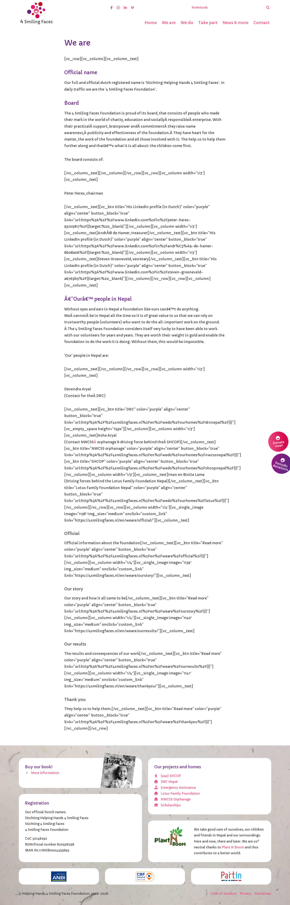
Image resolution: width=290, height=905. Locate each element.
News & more (235, 22)
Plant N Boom (233, 847)
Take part (208, 22)
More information (45, 773)
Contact (261, 22)
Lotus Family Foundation (177, 793)
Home (151, 22)
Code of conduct (223, 893)
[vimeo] (132, 7)
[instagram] (118, 7)
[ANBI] (59, 876)
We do (187, 22)
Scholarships (167, 805)
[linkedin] (125, 7)
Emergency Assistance (175, 788)
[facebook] (111, 7)
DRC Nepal (166, 782)
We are (168, 22)
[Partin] (231, 876)
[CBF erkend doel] (145, 876)
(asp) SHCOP (167, 776)
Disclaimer (262, 893)
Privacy (245, 893)
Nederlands (200, 7)
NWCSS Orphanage (172, 799)
